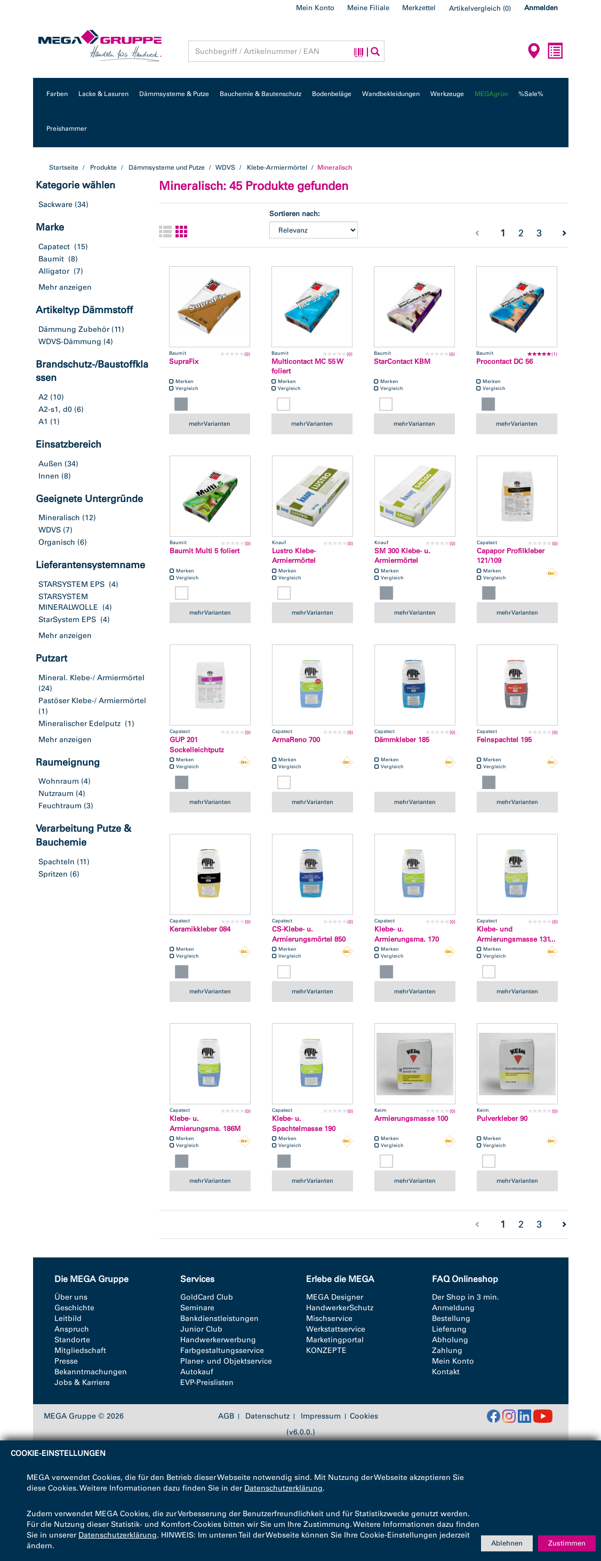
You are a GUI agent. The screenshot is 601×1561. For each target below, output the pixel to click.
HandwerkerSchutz (339, 1307)
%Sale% (530, 94)
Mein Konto (315, 8)
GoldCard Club (206, 1297)
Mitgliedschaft (80, 1350)
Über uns (70, 1297)
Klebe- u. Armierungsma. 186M (205, 1123)
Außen (50, 463)
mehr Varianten (209, 423)
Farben (57, 94)
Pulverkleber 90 (502, 1118)
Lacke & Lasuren (103, 94)
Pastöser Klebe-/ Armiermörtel (92, 700)
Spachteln (56, 861)
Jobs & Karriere (82, 1382)
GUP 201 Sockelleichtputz (197, 745)
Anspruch (71, 1329)
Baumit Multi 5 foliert (204, 551)
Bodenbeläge (331, 94)
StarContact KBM (402, 361)
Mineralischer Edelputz (79, 723)
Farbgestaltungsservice (222, 1350)
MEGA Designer (334, 1297)
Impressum (321, 1416)
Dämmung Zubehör (73, 329)
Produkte (103, 167)
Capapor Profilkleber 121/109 (510, 556)
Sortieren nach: (294, 214)
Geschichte (74, 1307)
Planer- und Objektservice (226, 1361)
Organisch (56, 542)
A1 (43, 421)
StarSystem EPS (67, 619)
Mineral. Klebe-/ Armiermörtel (91, 677)
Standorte (72, 1339)
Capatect (54, 246)
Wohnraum (58, 781)
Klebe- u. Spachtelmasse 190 (303, 1123)
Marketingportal (335, 1339)
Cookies (364, 1416)
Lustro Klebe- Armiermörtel (294, 556)
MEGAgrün (491, 94)
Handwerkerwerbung (218, 1339)
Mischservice (329, 1318)
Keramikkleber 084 (200, 929)
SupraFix (183, 361)
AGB (226, 1416)
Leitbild (68, 1318)
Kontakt (446, 1371)
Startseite (63, 167)
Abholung (450, 1339)
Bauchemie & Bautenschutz (260, 94)
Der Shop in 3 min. (465, 1297)
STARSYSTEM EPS (71, 584)
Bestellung (451, 1318)
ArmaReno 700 (296, 740)
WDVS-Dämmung (69, 341)
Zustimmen (567, 1543)
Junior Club (201, 1329)
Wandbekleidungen (391, 94)
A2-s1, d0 (55, 409)
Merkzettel (419, 8)
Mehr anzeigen (65, 287)
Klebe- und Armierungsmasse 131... (516, 934)
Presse (66, 1361)
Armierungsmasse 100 (411, 1118)
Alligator (53, 271)
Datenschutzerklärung (283, 1488)
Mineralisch (59, 517)
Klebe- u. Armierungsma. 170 (406, 934)
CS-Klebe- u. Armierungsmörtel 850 (309, 934)
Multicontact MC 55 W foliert (307, 366)
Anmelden (541, 8)
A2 (43, 397)
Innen (48, 476)
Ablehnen (507, 1543)
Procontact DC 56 (504, 361)
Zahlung (447, 1350)
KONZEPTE (326, 1350)
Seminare (197, 1307)
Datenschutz (267, 1416)
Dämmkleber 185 (401, 740)
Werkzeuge (447, 94)
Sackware (55, 204)
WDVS (225, 167)
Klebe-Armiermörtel (277, 167)
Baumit (51, 259)
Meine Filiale (368, 8)
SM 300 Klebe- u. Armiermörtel (402, 556)
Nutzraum (56, 793)
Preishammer (66, 128)
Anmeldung (453, 1307)
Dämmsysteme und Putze (167, 167)
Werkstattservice (335, 1329)
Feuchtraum (60, 805)
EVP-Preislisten (207, 1382)
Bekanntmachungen (90, 1371)
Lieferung (449, 1329)
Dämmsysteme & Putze (174, 94)
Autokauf (196, 1371)
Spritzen (53, 874)
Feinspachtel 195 (504, 740)
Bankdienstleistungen (219, 1318)
